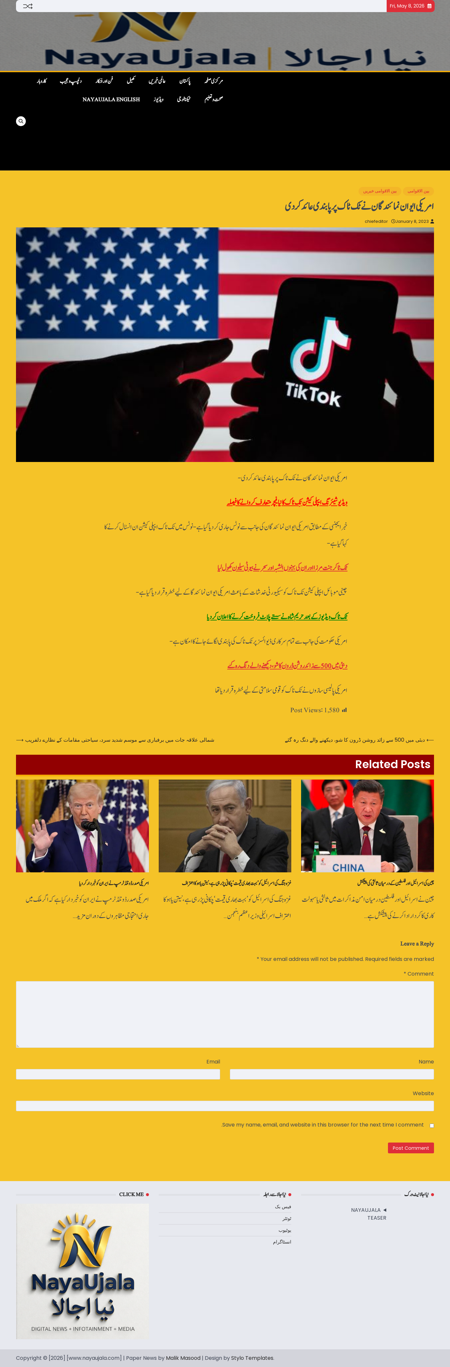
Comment (419, 974)
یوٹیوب (285, 1230)
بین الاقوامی (418, 191)
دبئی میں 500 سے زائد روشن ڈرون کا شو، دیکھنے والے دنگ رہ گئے (287, 666)
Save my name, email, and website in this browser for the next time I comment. (322, 1124)
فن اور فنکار (104, 81)
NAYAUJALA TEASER (368, 1214)
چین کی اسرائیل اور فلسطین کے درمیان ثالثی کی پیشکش (395, 883)
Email (213, 1061)
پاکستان (184, 81)
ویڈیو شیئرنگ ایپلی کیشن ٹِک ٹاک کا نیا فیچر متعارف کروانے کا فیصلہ (287, 502)
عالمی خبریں (157, 81)
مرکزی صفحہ (213, 81)
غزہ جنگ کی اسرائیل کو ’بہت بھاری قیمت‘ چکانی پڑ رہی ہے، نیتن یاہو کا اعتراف (236, 883)
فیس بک (283, 1206)
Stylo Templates (252, 1358)
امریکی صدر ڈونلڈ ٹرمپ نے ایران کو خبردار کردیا (114, 883)
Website (423, 1093)
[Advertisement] (332, 121)
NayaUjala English (111, 99)
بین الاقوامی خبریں (380, 191)
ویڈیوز (158, 99)
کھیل (131, 81)
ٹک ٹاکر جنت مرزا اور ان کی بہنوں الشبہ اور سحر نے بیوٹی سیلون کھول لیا (282, 568)
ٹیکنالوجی (184, 99)
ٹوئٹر (286, 1218)
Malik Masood (183, 1358)
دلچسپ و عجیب (71, 81)
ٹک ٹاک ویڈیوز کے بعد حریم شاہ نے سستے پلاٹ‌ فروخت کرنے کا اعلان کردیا (277, 617)
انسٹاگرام (282, 1242)
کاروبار (41, 81)
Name (426, 1061)
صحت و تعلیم (213, 99)
